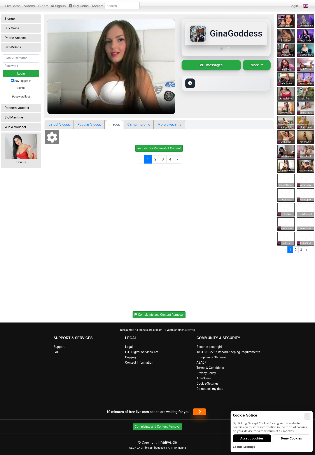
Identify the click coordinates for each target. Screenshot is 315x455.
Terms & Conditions (210, 368)
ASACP (201, 362)
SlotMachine (14, 117)
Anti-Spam (203, 378)
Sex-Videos (13, 47)
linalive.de (167, 442)
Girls (41, 6)
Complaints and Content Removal (157, 426)
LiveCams (13, 6)
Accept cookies (252, 438)
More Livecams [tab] (169, 124)
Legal (129, 347)
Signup (58, 6)
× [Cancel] (307, 416)
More (96, 6)
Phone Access (15, 38)
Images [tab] (114, 124)
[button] (306, 6)
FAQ (56, 352)
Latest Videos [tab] (59, 124)
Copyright (131, 357)
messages (211, 65)
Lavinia (21, 162)
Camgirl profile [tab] (138, 124)
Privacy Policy (206, 373)
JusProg (189, 329)
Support (59, 347)
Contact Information (139, 362)
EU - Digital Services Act (141, 352)
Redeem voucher (17, 108)
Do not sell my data (209, 389)
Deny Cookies (291, 438)
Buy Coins (79, 6)
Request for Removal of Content (159, 148)
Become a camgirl (209, 347)
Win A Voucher (15, 127)
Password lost (21, 96)
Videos (29, 6)
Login (293, 6)
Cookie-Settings (207, 383)
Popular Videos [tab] (89, 124)
